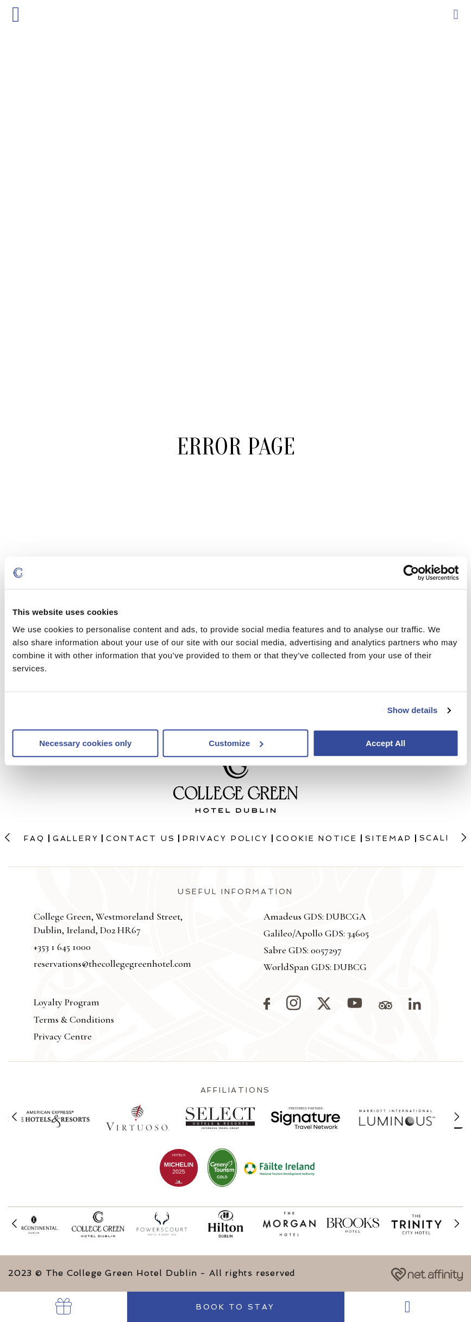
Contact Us (140, 838)
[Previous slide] (7, 838)
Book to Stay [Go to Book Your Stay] (235, 1306)
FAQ (34, 838)
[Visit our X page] (324, 1006)
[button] (16, 14)
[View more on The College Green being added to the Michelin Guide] (178, 1168)
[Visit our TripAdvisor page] (385, 1006)
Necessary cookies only (85, 743)
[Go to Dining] (408, 1307)
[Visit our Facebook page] (266, 1006)
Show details (412, 710)
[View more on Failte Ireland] (279, 1168)
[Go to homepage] (235, 74)
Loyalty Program (66, 1002)
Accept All (385, 743)
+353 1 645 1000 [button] (62, 947)
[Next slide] (463, 838)
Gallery (76, 838)
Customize (236, 743)
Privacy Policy (225, 838)
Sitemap (388, 838)
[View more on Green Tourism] (222, 1168)
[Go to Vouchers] (63, 1307)
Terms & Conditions (74, 1019)
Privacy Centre (63, 1036)
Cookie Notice (316, 838)
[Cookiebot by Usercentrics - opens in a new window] (411, 572)
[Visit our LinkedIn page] (415, 1006)
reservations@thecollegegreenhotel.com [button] (112, 964)
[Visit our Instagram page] (293, 1007)
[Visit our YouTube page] (354, 1006)
